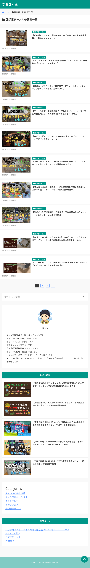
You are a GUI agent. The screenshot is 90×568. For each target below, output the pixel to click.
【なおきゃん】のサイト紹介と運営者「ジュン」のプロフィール (37, 529)
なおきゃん (10, 4)
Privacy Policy (12, 533)
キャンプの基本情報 (15, 493)
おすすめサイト (13, 537)
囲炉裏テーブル (13, 508)
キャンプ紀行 (12, 500)
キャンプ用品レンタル (16, 497)
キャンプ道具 (12, 504)
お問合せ (9, 540)
